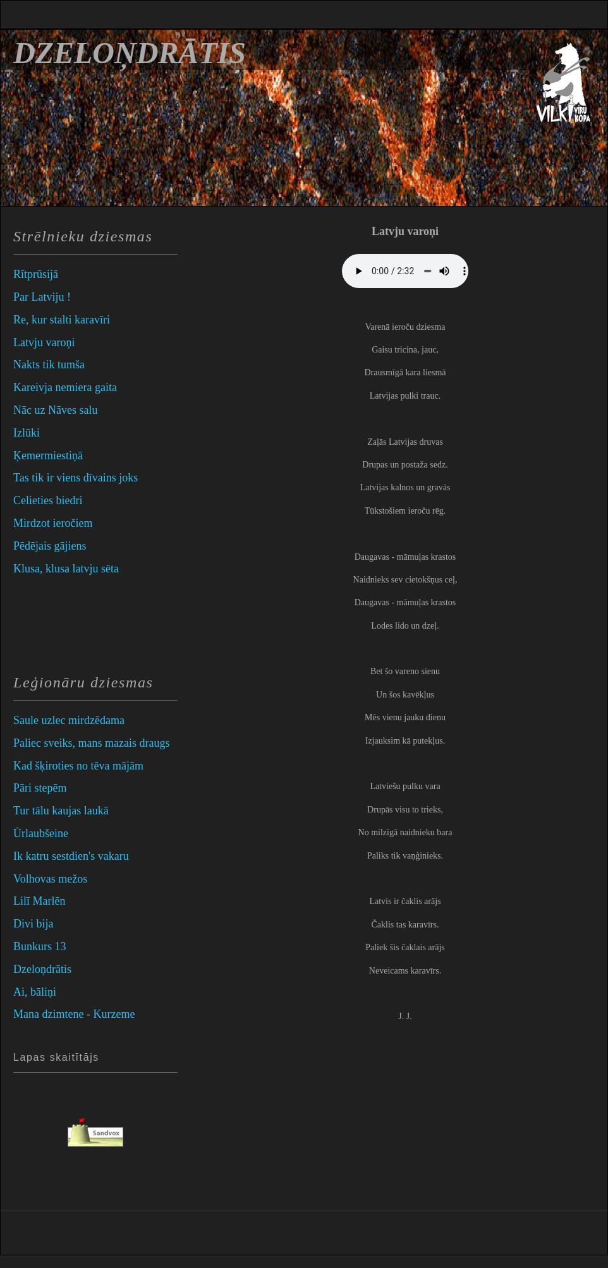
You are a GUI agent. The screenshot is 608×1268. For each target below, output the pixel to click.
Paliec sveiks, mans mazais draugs (91, 743)
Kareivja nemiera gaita (65, 387)
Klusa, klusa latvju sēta (66, 568)
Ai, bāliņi (34, 992)
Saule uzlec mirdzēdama (69, 720)
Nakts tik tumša (49, 364)
